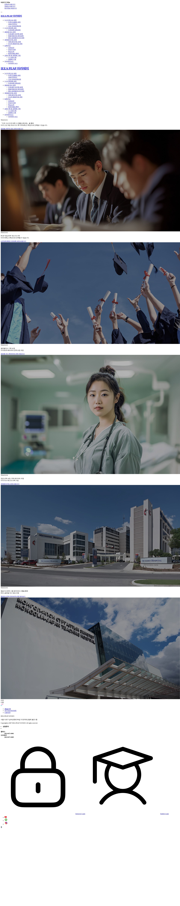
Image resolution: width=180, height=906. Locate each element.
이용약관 (7, 712)
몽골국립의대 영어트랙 (16, 36)
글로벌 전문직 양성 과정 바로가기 (12, 128)
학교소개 (11, 51)
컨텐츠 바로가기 (9, 4)
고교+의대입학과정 (14, 26)
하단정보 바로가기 (10, 8)
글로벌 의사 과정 (10, 32)
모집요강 (11, 47)
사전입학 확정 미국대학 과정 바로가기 (13, 241)
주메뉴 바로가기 (9, 6)
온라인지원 (12, 49)
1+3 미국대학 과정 (10, 28)
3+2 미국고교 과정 (10, 20)
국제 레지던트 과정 (14, 42)
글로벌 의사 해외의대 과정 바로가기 (13, 354)
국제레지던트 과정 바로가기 (10, 484)
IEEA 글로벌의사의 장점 (16, 38)
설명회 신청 (12, 59)
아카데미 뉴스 (13, 63)
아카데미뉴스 (8, 61)
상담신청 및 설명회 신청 (12, 55)
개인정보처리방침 (10, 710)
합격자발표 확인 (13, 53)
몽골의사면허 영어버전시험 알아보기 (13, 596)
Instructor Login (43, 814)
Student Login (127, 814)
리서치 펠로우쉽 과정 (15, 43)
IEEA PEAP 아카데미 (15, 68)
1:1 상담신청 (12, 57)
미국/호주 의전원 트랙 (15, 34)
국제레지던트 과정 (10, 40)
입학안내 (7, 45)
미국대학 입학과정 (14, 30)
